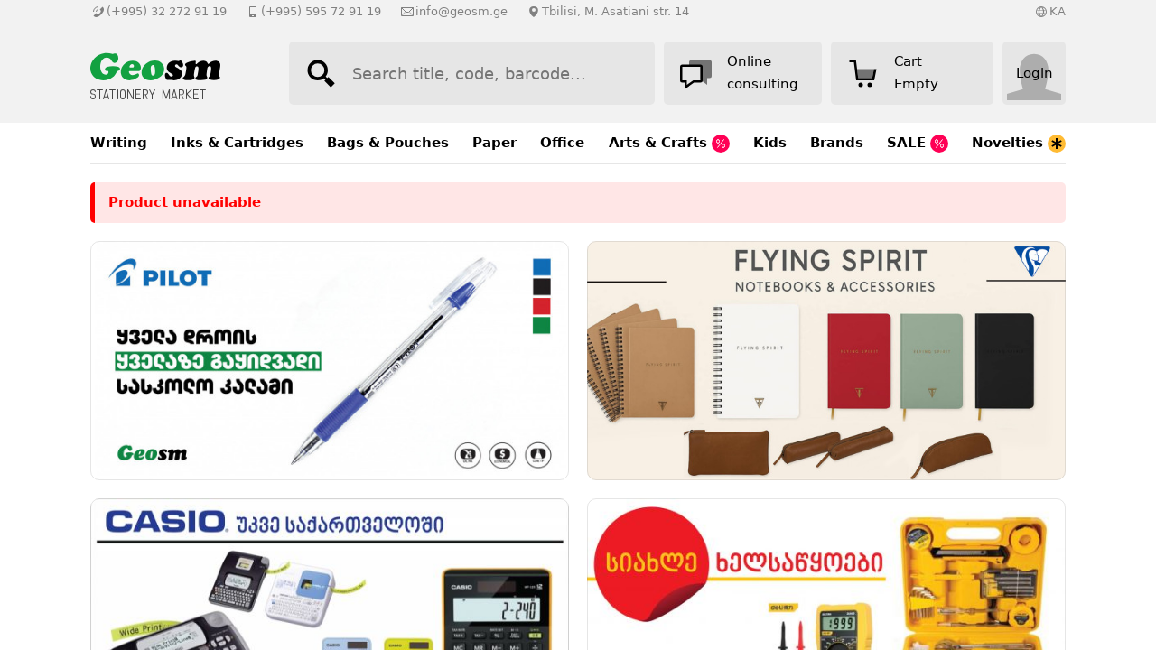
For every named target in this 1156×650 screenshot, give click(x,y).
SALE (917, 144)
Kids (770, 143)
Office (562, 143)
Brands (836, 143)
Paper (494, 143)
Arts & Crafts (669, 144)
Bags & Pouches (388, 143)
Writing (118, 143)
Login (1034, 73)
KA (1057, 11)
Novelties (1019, 144)
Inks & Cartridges (237, 143)
